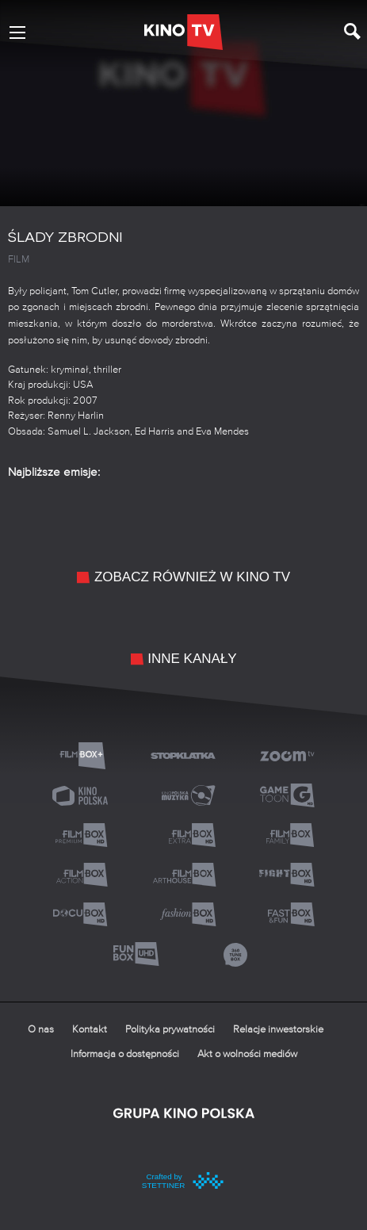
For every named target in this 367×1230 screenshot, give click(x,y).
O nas (41, 1030)
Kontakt (89, 1030)
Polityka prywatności (170, 1030)
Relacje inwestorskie (278, 1030)
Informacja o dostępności (125, 1054)
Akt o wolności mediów (247, 1054)
